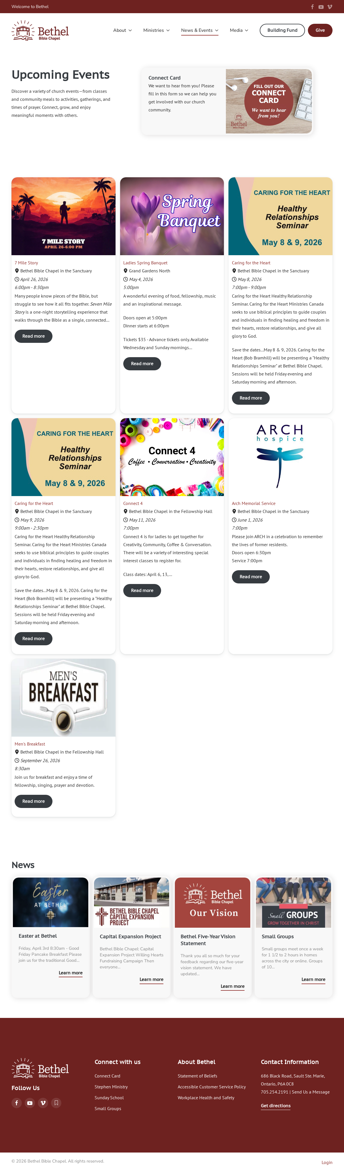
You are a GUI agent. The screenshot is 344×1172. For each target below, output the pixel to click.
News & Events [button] (199, 30)
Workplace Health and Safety (206, 1097)
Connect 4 (133, 503)
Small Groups (108, 1108)
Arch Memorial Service (253, 503)
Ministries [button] (156, 30)
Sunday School (109, 1097)
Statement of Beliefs (197, 1076)
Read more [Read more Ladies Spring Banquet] (142, 363)
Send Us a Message (311, 1092)
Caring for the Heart (251, 263)
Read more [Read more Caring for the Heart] (251, 398)
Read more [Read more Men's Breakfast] (33, 801)
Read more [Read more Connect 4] (142, 590)
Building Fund (282, 30)
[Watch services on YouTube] (30, 1103)
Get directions (275, 1105)
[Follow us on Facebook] (312, 6)
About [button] (122, 30)
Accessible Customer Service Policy (212, 1087)
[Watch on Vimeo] (43, 1103)
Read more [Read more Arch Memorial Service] (251, 576)
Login (327, 1162)
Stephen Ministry (111, 1087)
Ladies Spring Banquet (145, 263)
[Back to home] (40, 30)
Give (320, 30)
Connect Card (107, 1076)
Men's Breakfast (30, 744)
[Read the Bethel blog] (56, 1103)
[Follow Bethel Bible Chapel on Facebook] (16, 1103)
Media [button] (239, 30)
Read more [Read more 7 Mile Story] (33, 336)
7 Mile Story (26, 263)
